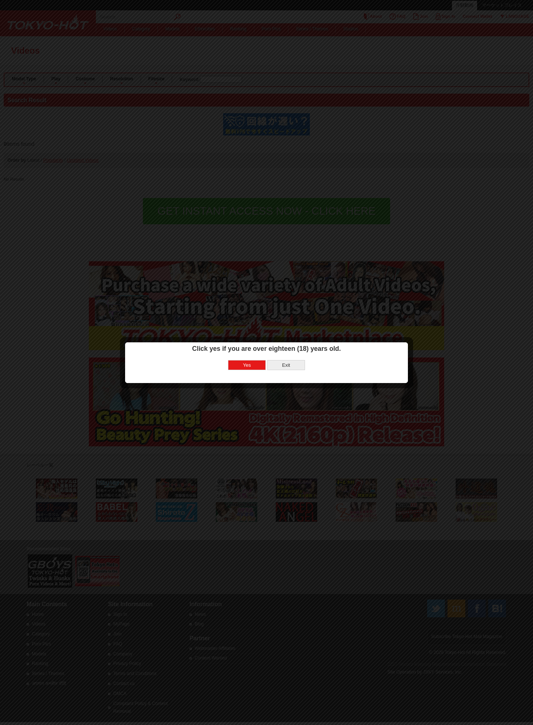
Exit (286, 346)
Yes (247, 346)
